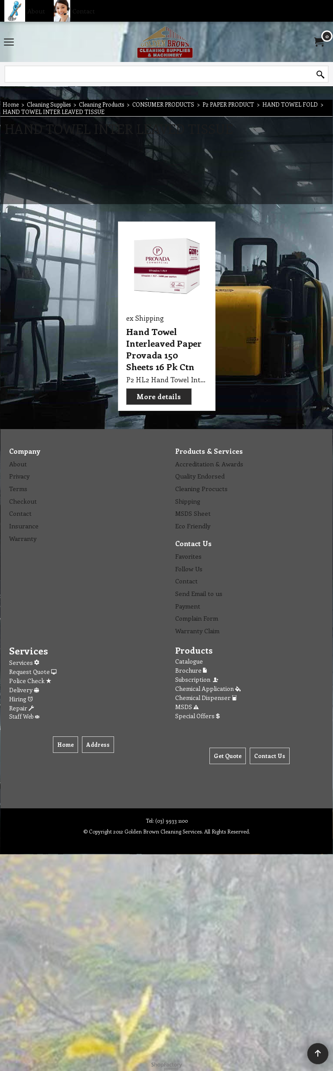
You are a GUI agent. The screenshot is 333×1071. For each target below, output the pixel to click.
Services (24, 662)
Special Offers (197, 716)
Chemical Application (208, 688)
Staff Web (24, 716)
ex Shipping (145, 317)
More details (159, 396)
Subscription (197, 679)
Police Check (30, 681)
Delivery (24, 690)
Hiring (21, 699)
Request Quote (32, 671)
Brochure (191, 670)
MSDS (187, 707)
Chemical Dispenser (206, 697)
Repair (21, 708)
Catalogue (189, 661)
